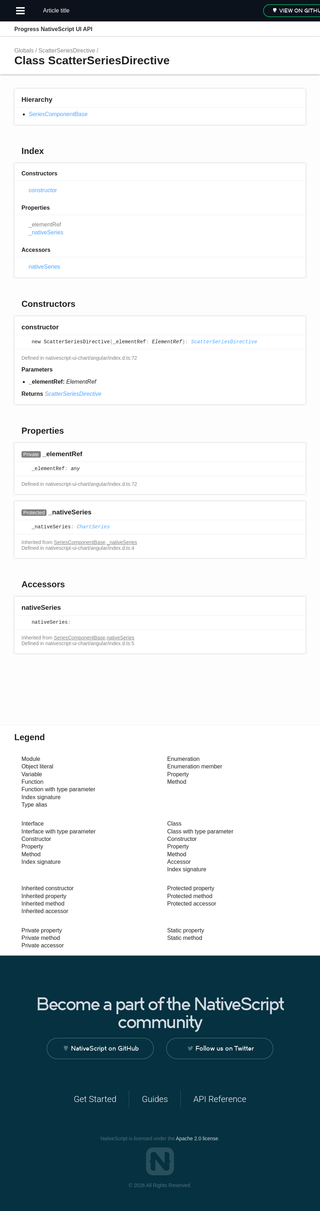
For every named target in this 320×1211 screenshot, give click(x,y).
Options (283, 29)
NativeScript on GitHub (105, 1048)
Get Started (95, 1099)
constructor (43, 190)
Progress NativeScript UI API (53, 29)
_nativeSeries (46, 232)
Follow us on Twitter (224, 1048)
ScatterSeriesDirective (67, 51)
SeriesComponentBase (58, 114)
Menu (298, 29)
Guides (155, 1099)
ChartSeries (93, 527)
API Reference (219, 1099)
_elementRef (45, 224)
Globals (24, 51)
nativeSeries (44, 267)
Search (268, 29)
